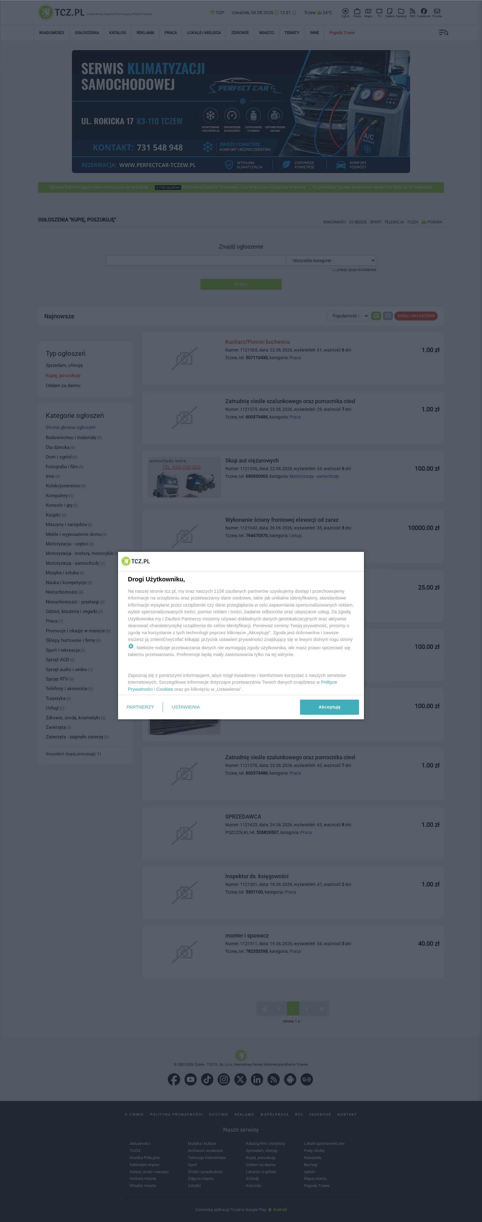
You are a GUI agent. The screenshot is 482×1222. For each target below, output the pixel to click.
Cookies (164, 689)
